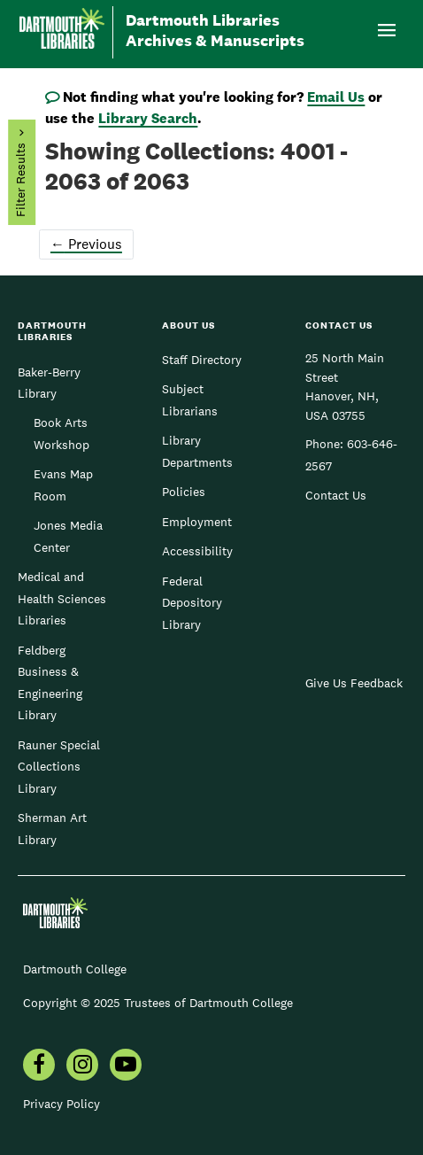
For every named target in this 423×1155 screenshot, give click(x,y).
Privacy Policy (61, 1104)
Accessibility (197, 551)
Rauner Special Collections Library (59, 766)
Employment (197, 522)
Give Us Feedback (354, 683)
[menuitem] (39, 1066)
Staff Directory (202, 360)
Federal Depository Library (192, 602)
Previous (86, 244)
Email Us (336, 97)
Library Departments (197, 450)
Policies (183, 492)
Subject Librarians (190, 399)
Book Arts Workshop (61, 433)
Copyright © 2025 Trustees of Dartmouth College (158, 1003)
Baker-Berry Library (49, 382)
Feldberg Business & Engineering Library (50, 682)
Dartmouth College (75, 969)
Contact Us (335, 495)
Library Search (147, 118)
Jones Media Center (68, 535)
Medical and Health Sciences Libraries (62, 598)
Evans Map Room (63, 484)
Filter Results (20, 180)
